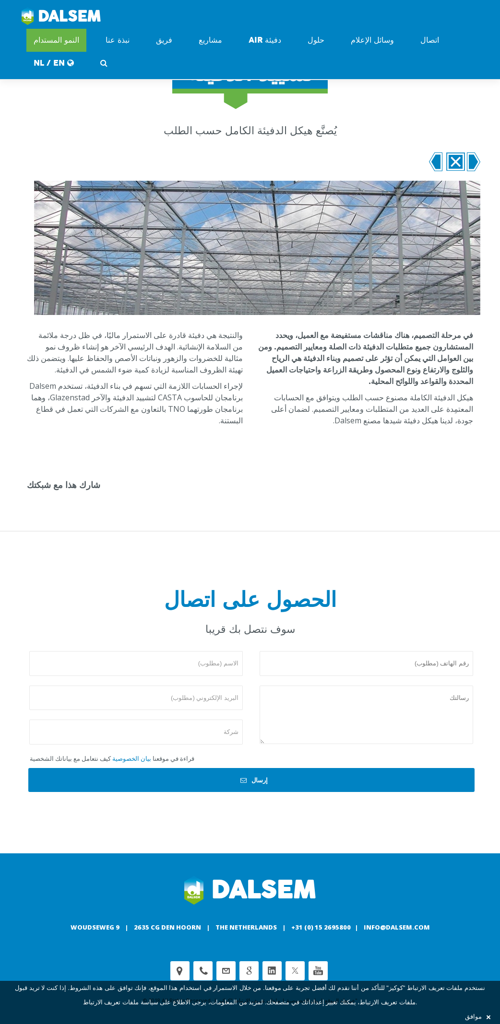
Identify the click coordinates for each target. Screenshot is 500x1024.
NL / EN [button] (54, 63)
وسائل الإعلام (372, 40)
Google (249, 970)
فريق (164, 40)
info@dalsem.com (397, 927)
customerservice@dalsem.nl (226, 970)
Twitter (295, 970)
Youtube (318, 970)
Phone (203, 970)
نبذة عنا (118, 40)
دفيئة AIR (265, 40)
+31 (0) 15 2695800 (321, 927)
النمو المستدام (56, 40)
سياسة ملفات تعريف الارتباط (120, 1002)
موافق (477, 1016)
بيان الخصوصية (131, 758)
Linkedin (272, 970)
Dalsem (61, 17)
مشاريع (210, 40)
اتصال (429, 40)
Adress (180, 970)
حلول (316, 40)
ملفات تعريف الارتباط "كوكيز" (424, 987)
